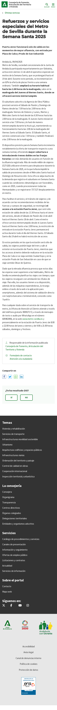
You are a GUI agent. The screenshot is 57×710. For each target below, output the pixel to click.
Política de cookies (28, 663)
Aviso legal (28, 652)
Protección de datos (28, 669)
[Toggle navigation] (52, 5)
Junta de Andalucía (5, 4)
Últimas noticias (12, 13)
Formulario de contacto (21, 355)
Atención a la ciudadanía (21, 358)
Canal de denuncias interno (28, 658)
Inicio (22, 4)
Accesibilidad (28, 646)
